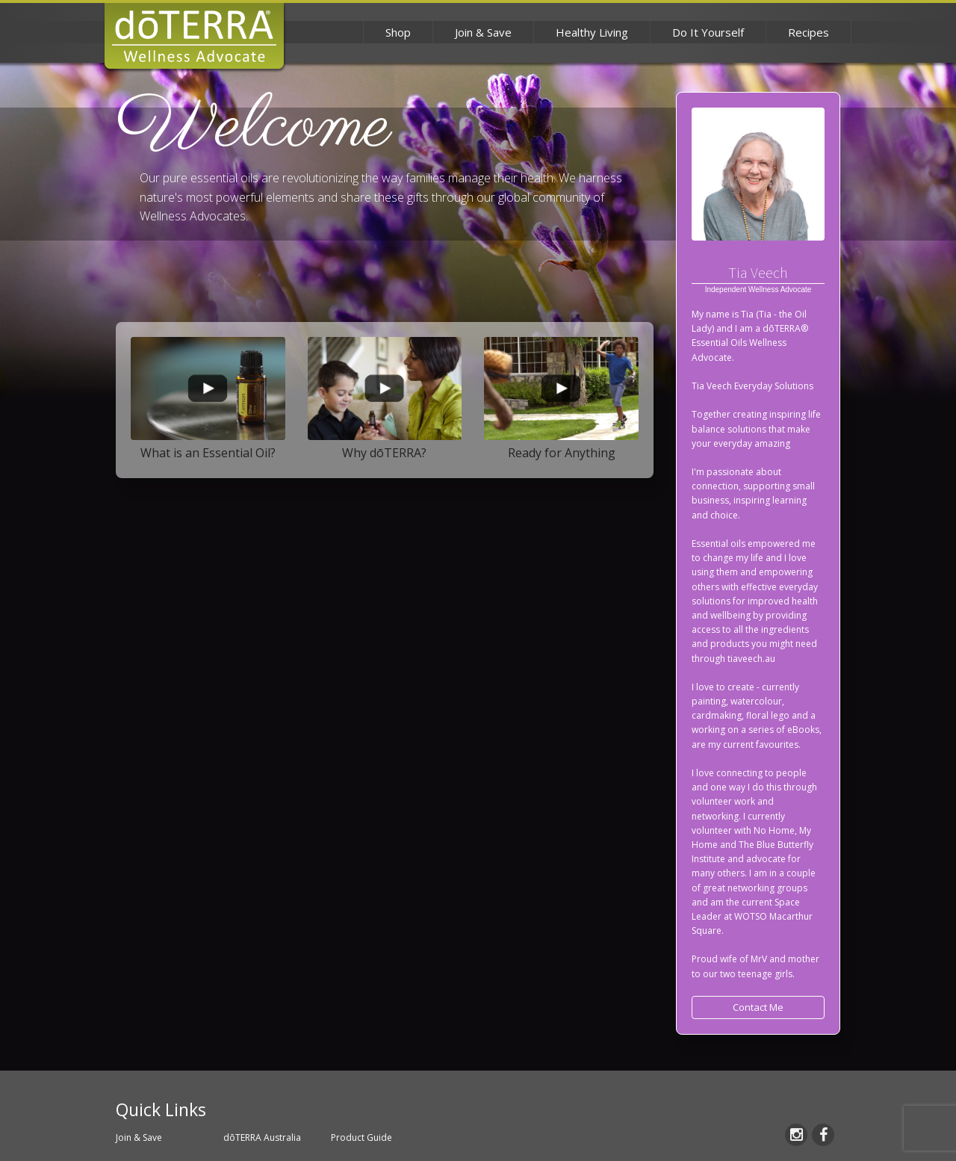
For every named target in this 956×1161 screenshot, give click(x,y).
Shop (398, 32)
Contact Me (758, 1007)
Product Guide (361, 1137)
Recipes (808, 32)
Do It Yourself (708, 32)
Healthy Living (592, 32)
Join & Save (483, 32)
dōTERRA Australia (262, 1137)
